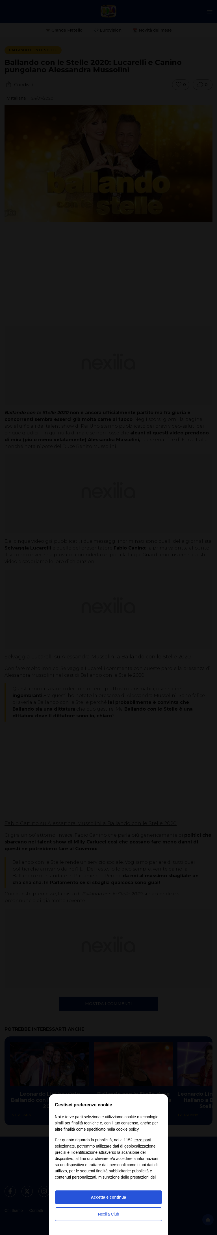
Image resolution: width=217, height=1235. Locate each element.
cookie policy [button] (127, 1129)
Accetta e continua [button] (108, 1197)
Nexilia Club (108, 1214)
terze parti (142, 1140)
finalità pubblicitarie (113, 1171)
